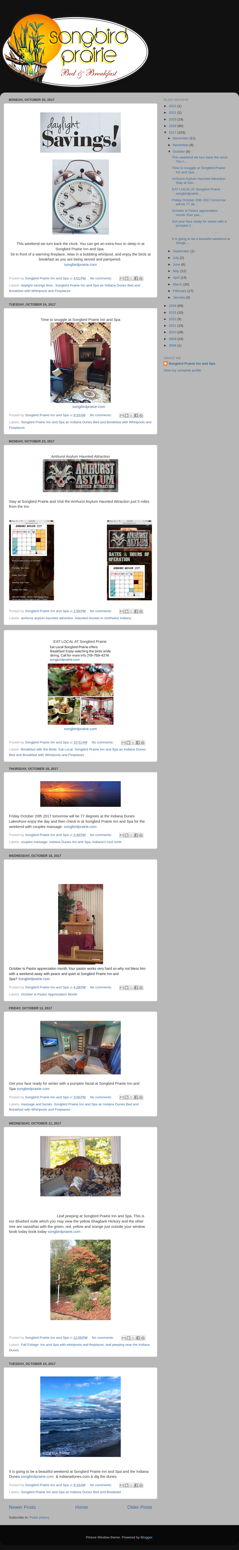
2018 (173, 126)
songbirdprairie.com (80, 265)
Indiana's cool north (107, 842)
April (177, 277)
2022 (173, 106)
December (181, 138)
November (181, 145)
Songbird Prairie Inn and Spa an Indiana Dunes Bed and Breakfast (71, 1492)
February (180, 291)
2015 (173, 312)
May (176, 271)
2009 (173, 339)
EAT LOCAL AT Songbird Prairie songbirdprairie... (196, 191)
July (176, 258)
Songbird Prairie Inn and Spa (192, 363)
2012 (173, 319)
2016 (173, 306)
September (181, 251)
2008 (173, 345)
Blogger (146, 1537)
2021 (173, 112)
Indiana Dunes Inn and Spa (70, 842)
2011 (173, 325)
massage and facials (36, 1104)
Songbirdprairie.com (34, 979)
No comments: (101, 278)
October (179, 151)
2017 (173, 132)
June (177, 264)
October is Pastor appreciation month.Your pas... (195, 213)
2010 (173, 332)
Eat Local (66, 749)
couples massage (34, 842)
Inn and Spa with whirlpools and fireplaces (72, 1345)
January (179, 297)
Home (81, 1507)
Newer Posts (22, 1507)
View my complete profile (182, 370)
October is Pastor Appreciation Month (49, 994)
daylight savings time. (37, 285)
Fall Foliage (29, 1345)
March (178, 284)
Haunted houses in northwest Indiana (103, 618)
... (194, 232)
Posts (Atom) (39, 1517)
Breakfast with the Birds (39, 749)
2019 (173, 119)
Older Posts (139, 1507)
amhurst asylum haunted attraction (47, 618)
